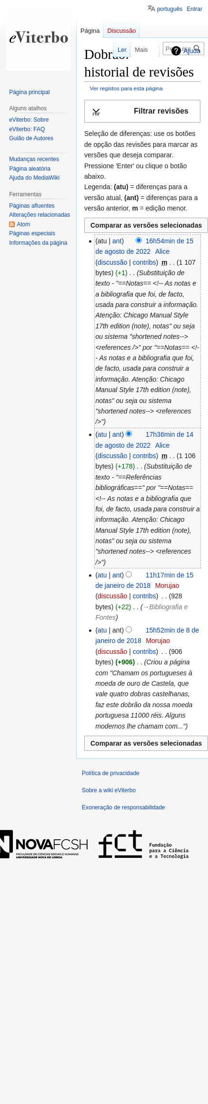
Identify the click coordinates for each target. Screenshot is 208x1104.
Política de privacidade (110, 773)
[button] (142, 111)
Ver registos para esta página (126, 88)
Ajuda (191, 51)
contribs (144, 262)
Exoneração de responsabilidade (123, 807)
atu (102, 434)
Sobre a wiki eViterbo (109, 790)
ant (116, 241)
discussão (112, 262)
